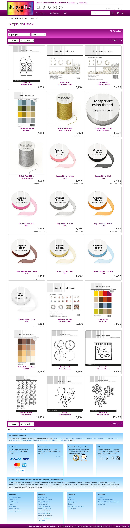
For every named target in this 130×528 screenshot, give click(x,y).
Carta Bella (74, 438)
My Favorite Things (30, 440)
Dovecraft (80, 438)
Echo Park (96, 438)
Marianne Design (20, 440)
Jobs (114, 9)
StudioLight (55, 440)
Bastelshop (54, 13)
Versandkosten (34, 430)
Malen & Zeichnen (13, 499)
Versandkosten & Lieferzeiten (76, 506)
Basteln (11, 504)
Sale (66, 13)
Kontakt (108, 9)
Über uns (120, 9)
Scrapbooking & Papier (15, 497)
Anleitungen (41, 13)
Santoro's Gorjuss (57, 438)
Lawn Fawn (12, 440)
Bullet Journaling (13, 502)
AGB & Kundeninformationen (105, 499)
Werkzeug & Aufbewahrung (45, 515)
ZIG (73, 440)
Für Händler (71, 499)
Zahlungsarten (72, 508)
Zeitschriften (41, 520)
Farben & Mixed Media (44, 511)
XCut (68, 440)
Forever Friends (103, 438)
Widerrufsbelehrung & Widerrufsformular (109, 502)
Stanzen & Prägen (43, 504)
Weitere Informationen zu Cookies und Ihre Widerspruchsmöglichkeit (107, 526)
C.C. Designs (66, 438)
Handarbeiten (12, 506)
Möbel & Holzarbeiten (14, 508)
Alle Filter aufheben (116, 31)
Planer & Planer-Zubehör (45, 499)
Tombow (60, 440)
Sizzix (49, 440)
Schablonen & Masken (44, 506)
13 (121, 40)
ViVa (65, 440)
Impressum (101, 497)
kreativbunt (17, 18)
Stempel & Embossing (44, 502)
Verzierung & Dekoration (45, 508)
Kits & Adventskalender (44, 518)
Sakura (45, 440)
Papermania (39, 440)
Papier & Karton (42, 497)
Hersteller (24, 18)
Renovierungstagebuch (15, 511)
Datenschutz (101, 504)
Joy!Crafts (116, 438)
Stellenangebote (72, 502)
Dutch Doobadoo (87, 438)
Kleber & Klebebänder (44, 513)
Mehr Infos (59, 456)
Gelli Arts (110, 438)
